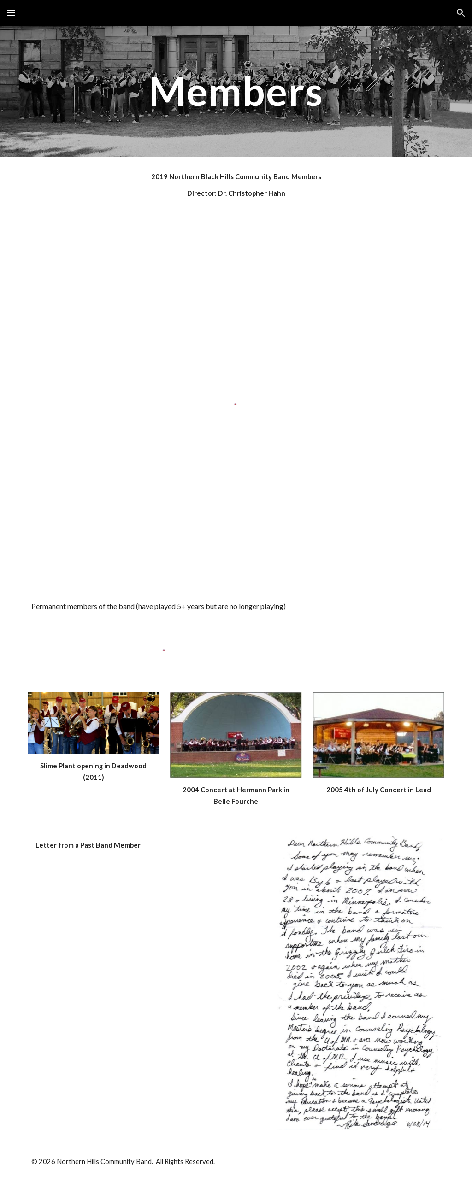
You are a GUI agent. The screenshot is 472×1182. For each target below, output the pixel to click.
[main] (236, 91)
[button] (11, 12)
